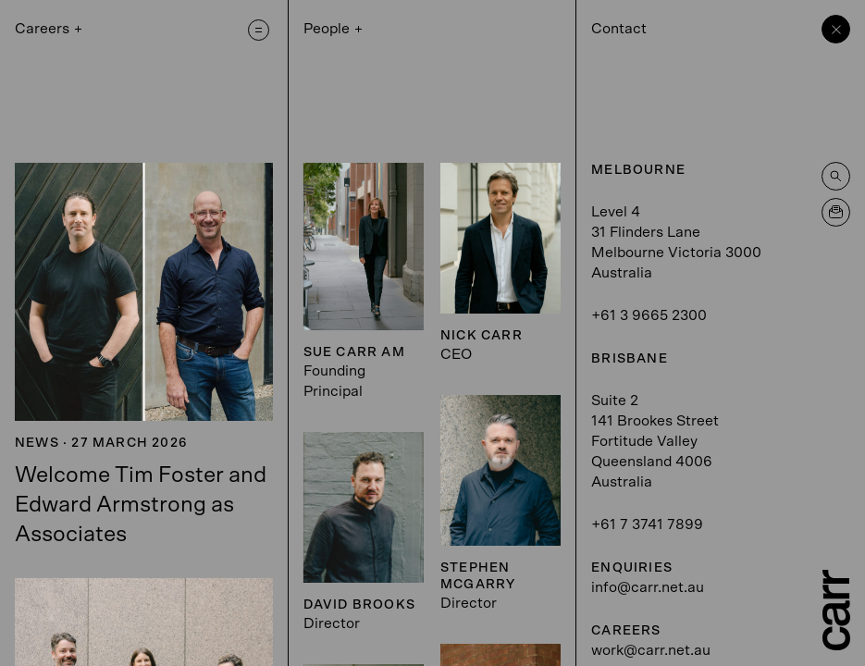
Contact (619, 28)
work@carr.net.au (651, 650)
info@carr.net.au (647, 587)
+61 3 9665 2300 (649, 315)
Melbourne (638, 170)
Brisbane (629, 358)
